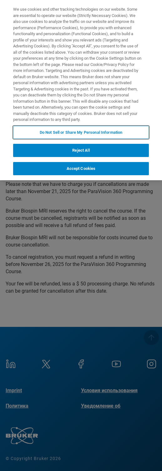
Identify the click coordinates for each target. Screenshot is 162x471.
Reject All (80, 150)
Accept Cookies (81, 168)
